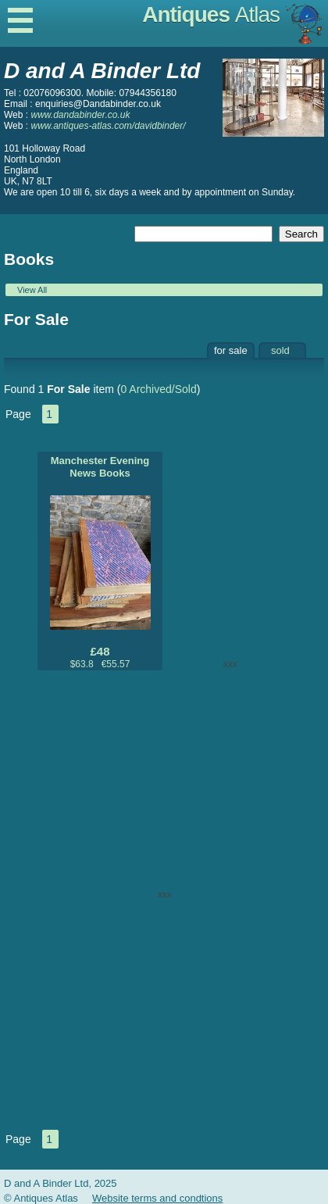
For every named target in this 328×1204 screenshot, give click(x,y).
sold (280, 350)
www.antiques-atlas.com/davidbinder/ (107, 125)
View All (32, 290)
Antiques (211, 14)
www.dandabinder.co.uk (80, 114)
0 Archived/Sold (158, 389)
